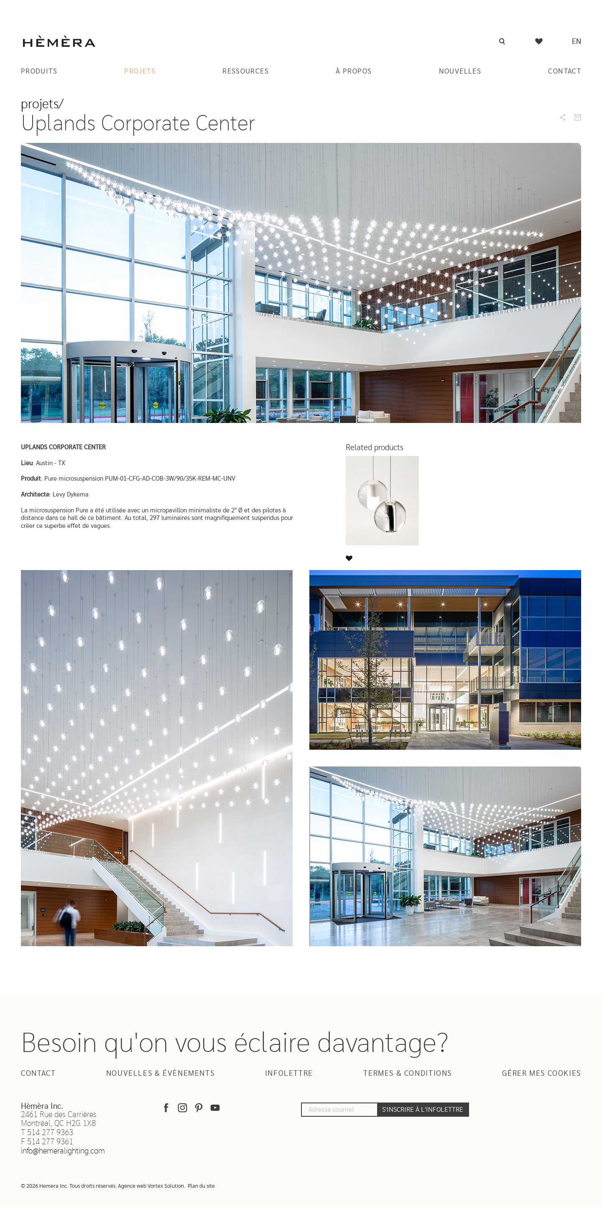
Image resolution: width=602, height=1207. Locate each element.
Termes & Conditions (407, 1073)
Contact (564, 71)
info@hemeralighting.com (63, 1151)
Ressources (245, 71)
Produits (39, 71)
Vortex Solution (166, 1186)
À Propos (354, 71)
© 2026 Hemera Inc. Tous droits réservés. (69, 1186)
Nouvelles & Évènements (160, 1073)
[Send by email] (577, 117)
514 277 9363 (50, 1133)
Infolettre (289, 1073)
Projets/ (42, 104)
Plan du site (201, 1186)
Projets (140, 71)
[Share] (562, 117)
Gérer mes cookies (541, 1073)
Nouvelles (460, 71)
